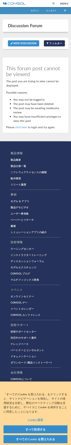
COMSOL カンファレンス (26, 315)
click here (21, 127)
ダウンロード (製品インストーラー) (31, 362)
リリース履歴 (18, 184)
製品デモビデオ (20, 207)
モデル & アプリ (20, 201)
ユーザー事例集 (20, 213)
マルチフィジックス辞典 (25, 279)
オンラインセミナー (22, 296)
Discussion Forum (25, 25)
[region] (35, 413)
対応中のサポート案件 (23, 337)
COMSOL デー (19, 302)
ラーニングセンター (22, 248)
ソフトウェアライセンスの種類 (29, 172)
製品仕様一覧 (18, 166)
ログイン (35, 10)
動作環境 (16, 178)
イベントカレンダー (22, 308)
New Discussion (23, 43)
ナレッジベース (20, 344)
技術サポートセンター (23, 331)
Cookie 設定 (35, 420)
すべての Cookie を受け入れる (35, 439)
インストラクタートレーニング (29, 255)
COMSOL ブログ (20, 273)
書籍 (13, 226)
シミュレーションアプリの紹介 (29, 232)
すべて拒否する (35, 429)
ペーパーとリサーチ (22, 219)
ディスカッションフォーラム (27, 261)
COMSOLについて (21, 379)
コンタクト (51, 10)
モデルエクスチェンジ (23, 267)
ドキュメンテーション (23, 356)
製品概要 (16, 159)
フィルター (54, 43)
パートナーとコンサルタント (27, 350)
